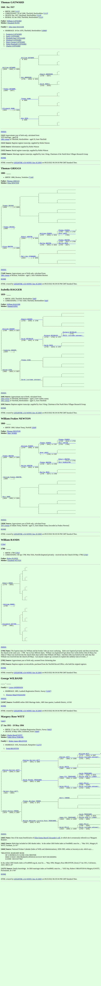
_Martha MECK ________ (67, 270)
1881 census (5, 155)
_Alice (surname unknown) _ (89, 835)
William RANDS (9, 674)
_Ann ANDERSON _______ (29, 83)
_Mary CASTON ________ (67, 490)
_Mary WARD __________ (11, 554)
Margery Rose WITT (11, 876)
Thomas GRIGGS (13, 196)
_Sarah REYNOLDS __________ (31, 375)
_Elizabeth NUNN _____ (11, 120)
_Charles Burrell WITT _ (11, 850)
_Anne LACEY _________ (67, 258)
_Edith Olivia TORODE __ (11, 899)
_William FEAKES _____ (48, 258)
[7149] (31, 193)
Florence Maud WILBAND (15, 772)
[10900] (44, 31)
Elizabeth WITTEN (14, 622)
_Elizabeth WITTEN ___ (11, 697)
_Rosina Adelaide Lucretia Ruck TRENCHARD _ (40, 911)
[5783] (85, 616)
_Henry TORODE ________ (68, 884)
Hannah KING (13, 337)
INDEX (3, 147)
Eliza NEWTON (13, 198)
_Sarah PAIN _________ (52, 383)
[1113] (45, 13)
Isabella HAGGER (10, 389)
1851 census (5, 447)
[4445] (3, 798)
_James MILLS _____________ (89, 866)
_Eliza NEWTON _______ (11, 274)
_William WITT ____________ (89, 831)
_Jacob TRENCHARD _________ (89, 854)
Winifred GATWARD (13, 40)
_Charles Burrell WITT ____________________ (40, 839)
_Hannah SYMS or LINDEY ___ (89, 858)
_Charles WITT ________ (68, 835)
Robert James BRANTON (18, 818)
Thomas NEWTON (14, 477)
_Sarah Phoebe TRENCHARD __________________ (40, 862)
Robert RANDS (12, 620)
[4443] (49, 806)
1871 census (5, 587)
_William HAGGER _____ (11, 363)
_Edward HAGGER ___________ (31, 351)
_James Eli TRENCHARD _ (68, 858)
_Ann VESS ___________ (29, 132)
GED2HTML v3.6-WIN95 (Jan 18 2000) (28, 178)
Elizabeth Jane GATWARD (15, 38)
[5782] (17, 614)
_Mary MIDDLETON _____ (67, 513)
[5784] (3, 606)
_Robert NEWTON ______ (29, 262)
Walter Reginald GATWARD (16, 44)
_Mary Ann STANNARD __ (29, 285)
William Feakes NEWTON (12, 531)
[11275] (39, 822)
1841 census (5, 445)
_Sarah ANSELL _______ (48, 91)
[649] (34, 329)
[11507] (48, 768)
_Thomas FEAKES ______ (67, 254)
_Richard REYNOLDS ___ (52, 371)
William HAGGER (13, 335)
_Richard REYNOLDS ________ (73, 367)
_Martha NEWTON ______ (48, 270)
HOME (3, 173)
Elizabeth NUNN (14, 23)
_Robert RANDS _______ (11, 648)
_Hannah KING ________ (11, 412)
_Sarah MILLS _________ (68, 870)
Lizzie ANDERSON (16, 764)
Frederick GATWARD (14, 34)
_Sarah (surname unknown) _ (31, 424)
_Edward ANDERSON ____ (48, 79)
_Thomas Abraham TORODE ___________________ (40, 888)
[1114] (39, 15)
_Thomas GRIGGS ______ (11, 224)
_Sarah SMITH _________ (68, 846)
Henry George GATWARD (15, 42)
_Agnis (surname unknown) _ (73, 371)
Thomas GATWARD (9, 97)
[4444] (37, 808)
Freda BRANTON (12, 825)
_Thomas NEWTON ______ (67, 266)
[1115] (41, 17)
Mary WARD (12, 479)
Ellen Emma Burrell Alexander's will (47, 930)
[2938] (34, 474)
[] (3, 151)
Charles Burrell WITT (14, 812)
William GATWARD (14, 21)
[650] (46, 331)
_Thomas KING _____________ (31, 400)
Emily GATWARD (12, 36)
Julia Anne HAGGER (16, 27)
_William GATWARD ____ (29, 59)
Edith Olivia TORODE (16, 814)
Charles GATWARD (13, 46)
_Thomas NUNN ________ (29, 108)
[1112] (17, 11)
